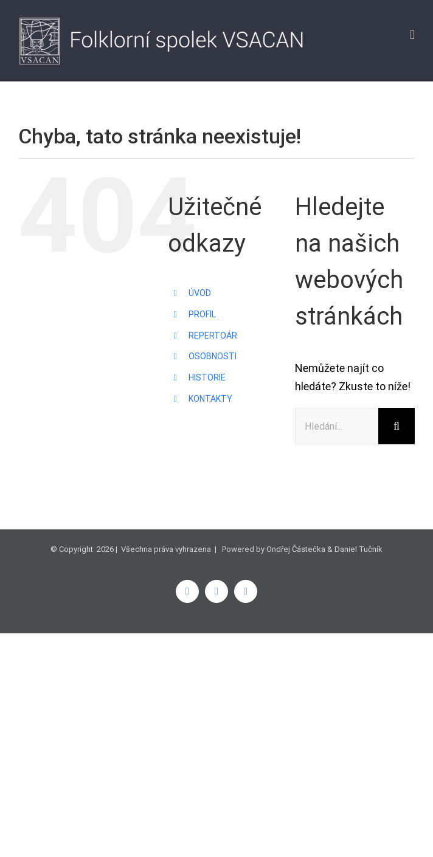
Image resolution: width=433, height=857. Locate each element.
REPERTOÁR (213, 335)
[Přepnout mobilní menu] (412, 35)
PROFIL (202, 314)
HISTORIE (207, 377)
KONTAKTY (210, 399)
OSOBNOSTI (213, 356)
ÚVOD (200, 293)
